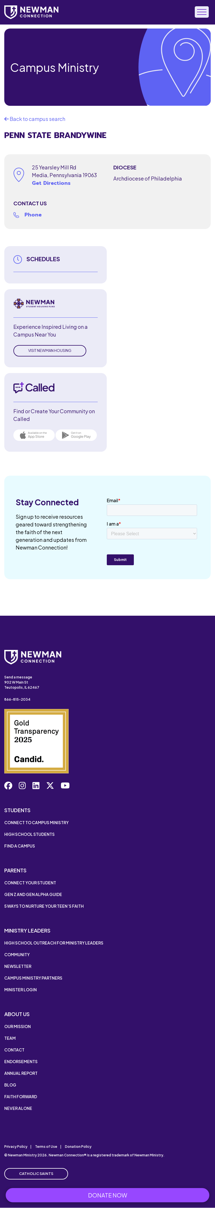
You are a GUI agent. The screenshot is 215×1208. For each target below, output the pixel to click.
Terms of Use (46, 1146)
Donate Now (107, 1195)
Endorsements (21, 1061)
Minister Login (20, 989)
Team (10, 1038)
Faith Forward (20, 1096)
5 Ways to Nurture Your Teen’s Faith (44, 906)
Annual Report (21, 1073)
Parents (15, 870)
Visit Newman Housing (49, 350)
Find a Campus (19, 845)
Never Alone (18, 1108)
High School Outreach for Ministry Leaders (53, 942)
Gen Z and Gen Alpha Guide (33, 894)
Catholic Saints (36, 1173)
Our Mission (17, 1026)
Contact (14, 1049)
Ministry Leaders (27, 930)
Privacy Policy (15, 1146)
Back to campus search (34, 118)
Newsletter (17, 966)
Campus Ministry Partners (33, 977)
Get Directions (51, 183)
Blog (10, 1084)
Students (17, 810)
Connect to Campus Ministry (36, 822)
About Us (17, 1014)
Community (17, 954)
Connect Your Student (30, 882)
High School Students (29, 834)
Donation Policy (78, 1146)
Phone (33, 215)
